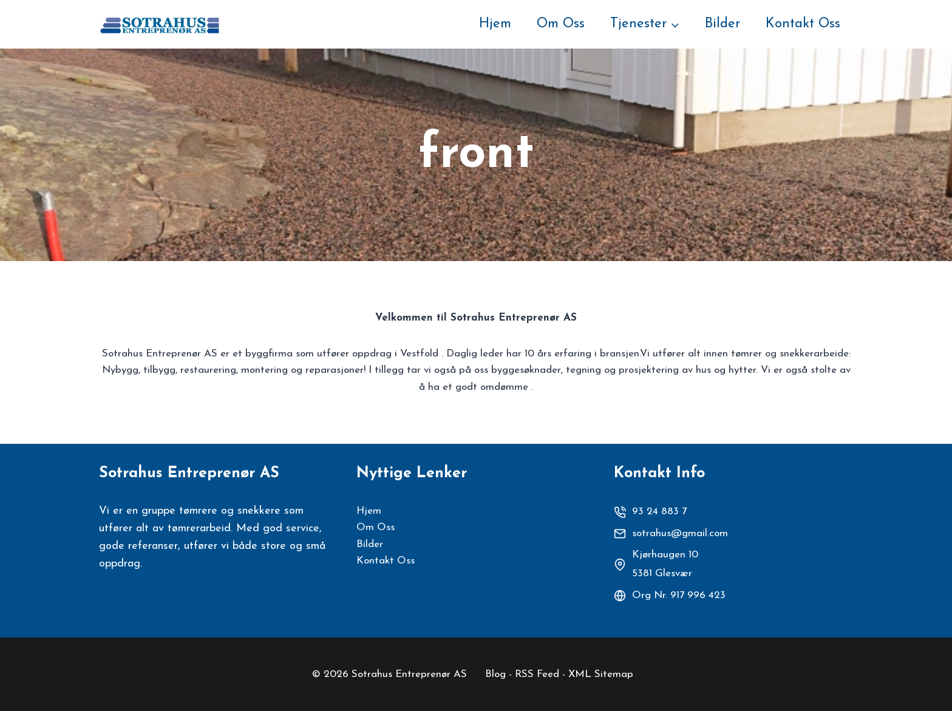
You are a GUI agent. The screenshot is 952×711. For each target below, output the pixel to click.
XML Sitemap (600, 674)
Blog (495, 674)
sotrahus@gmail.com (680, 533)
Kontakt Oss (803, 24)
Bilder (722, 24)
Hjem (495, 24)
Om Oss (561, 24)
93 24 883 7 (659, 511)
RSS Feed (537, 674)
